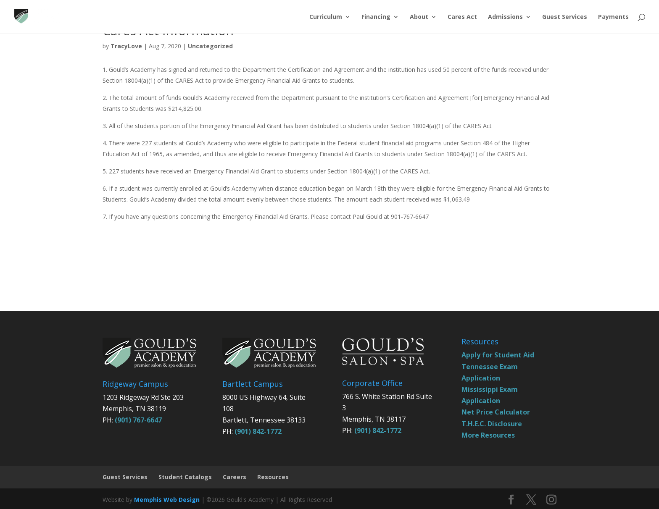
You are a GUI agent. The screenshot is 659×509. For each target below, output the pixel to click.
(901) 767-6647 (138, 420)
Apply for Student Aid (497, 354)
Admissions (505, 17)
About (419, 17)
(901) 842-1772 (258, 431)
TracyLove (126, 46)
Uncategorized (210, 46)
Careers (234, 477)
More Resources (488, 435)
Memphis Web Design (167, 500)
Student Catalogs (185, 477)
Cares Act (462, 17)
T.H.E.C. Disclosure (491, 423)
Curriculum (325, 17)
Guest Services (564, 17)
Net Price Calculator (495, 412)
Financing (375, 17)
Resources (273, 477)
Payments (613, 17)
